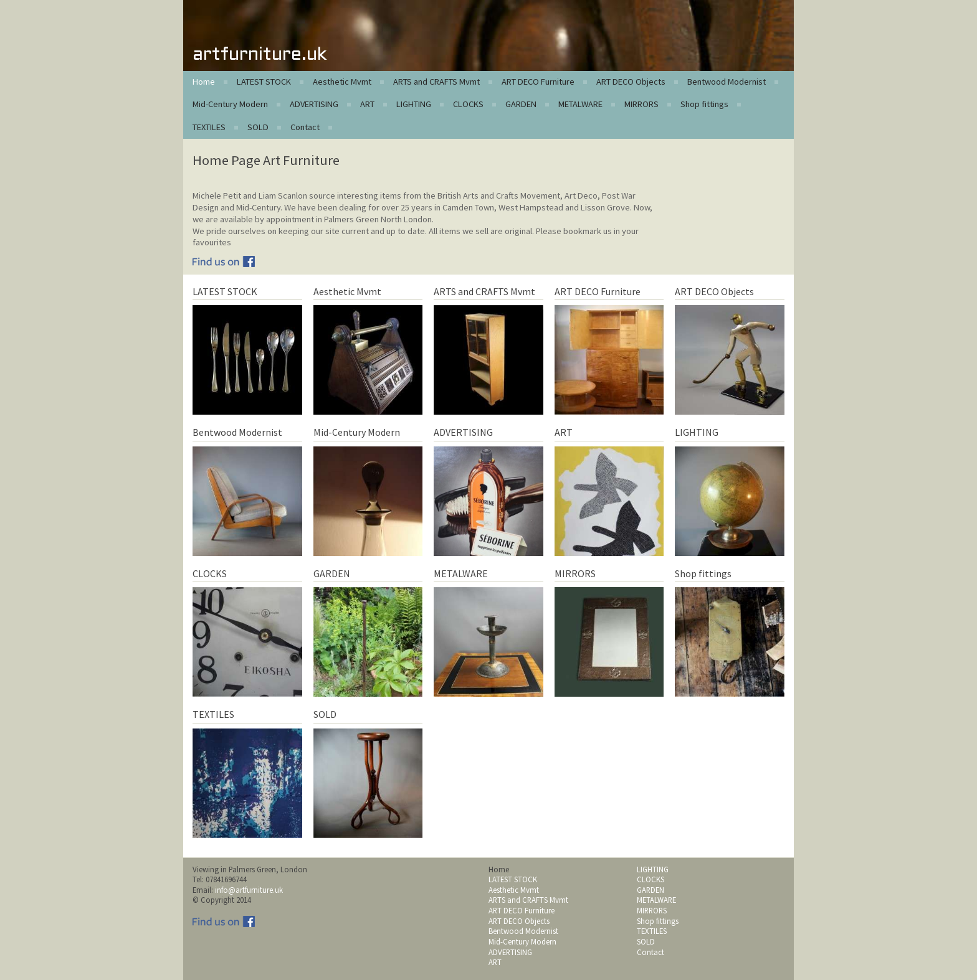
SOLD (258, 127)
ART (367, 104)
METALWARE (580, 104)
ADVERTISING (314, 104)
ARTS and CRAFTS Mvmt (436, 81)
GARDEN (520, 104)
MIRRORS (641, 104)
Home (204, 81)
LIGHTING (413, 104)
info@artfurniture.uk (249, 890)
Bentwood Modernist (726, 81)
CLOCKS (468, 104)
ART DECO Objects (630, 81)
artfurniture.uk (259, 55)
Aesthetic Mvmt (342, 81)
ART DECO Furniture (538, 81)
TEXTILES (209, 127)
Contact (305, 127)
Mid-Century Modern (230, 104)
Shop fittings (704, 104)
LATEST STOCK (264, 81)
